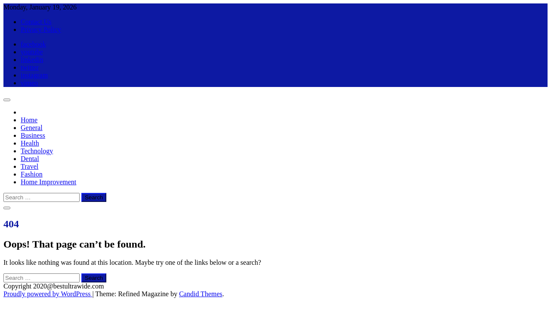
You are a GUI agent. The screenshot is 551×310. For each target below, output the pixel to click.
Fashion (32, 174)
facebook (33, 44)
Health (30, 143)
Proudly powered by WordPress (47, 294)
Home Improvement (48, 182)
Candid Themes (201, 294)
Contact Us (36, 21)
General (32, 127)
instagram (34, 75)
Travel (29, 166)
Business (33, 135)
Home (29, 120)
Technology (37, 151)
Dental (30, 158)
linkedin (32, 59)
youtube (32, 52)
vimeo (29, 83)
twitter (30, 67)
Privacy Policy (41, 29)
